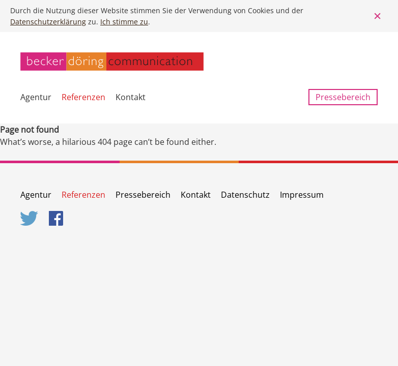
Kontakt (131, 97)
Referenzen (83, 97)
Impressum (302, 194)
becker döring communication (112, 61)
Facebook (58, 218)
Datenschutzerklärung (48, 21)
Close (377, 16)
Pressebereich (343, 97)
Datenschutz (245, 194)
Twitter (29, 218)
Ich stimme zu (124, 21)
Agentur (35, 97)
